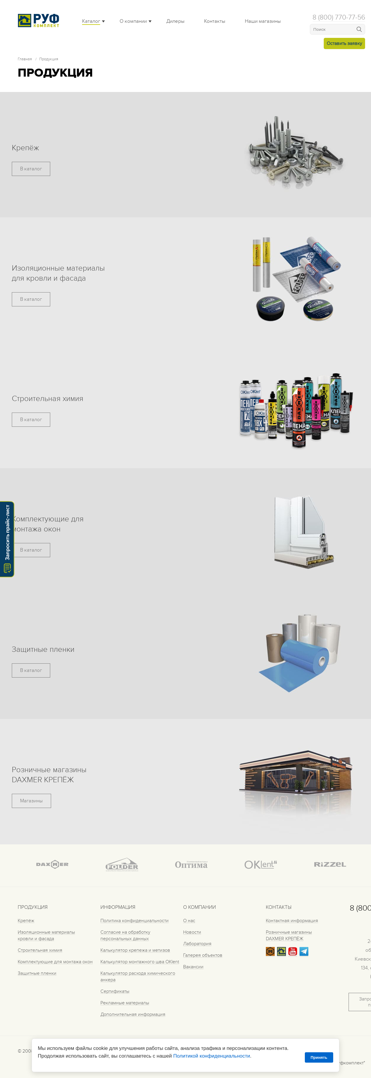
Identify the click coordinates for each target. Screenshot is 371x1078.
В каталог (31, 169)
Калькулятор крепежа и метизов (135, 950)
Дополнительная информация (132, 1014)
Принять (319, 1057)
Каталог (91, 21)
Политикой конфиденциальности (211, 1056)
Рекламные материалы (124, 1003)
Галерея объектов (202, 955)
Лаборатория (197, 944)
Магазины (31, 801)
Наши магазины (263, 21)
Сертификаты (114, 991)
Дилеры (175, 21)
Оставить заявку (344, 43)
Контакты (214, 21)
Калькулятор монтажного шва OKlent (139, 962)
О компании (133, 21)
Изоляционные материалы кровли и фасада (46, 935)
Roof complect (40, 20)
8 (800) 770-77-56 (339, 17)
